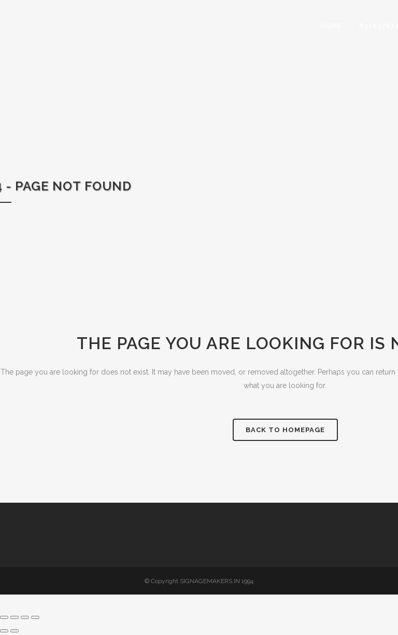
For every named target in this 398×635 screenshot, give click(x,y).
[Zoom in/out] (4, 617)
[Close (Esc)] (35, 617)
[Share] (25, 617)
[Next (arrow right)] (14, 630)
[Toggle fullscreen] (14, 617)
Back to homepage (285, 430)
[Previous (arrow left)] (4, 630)
